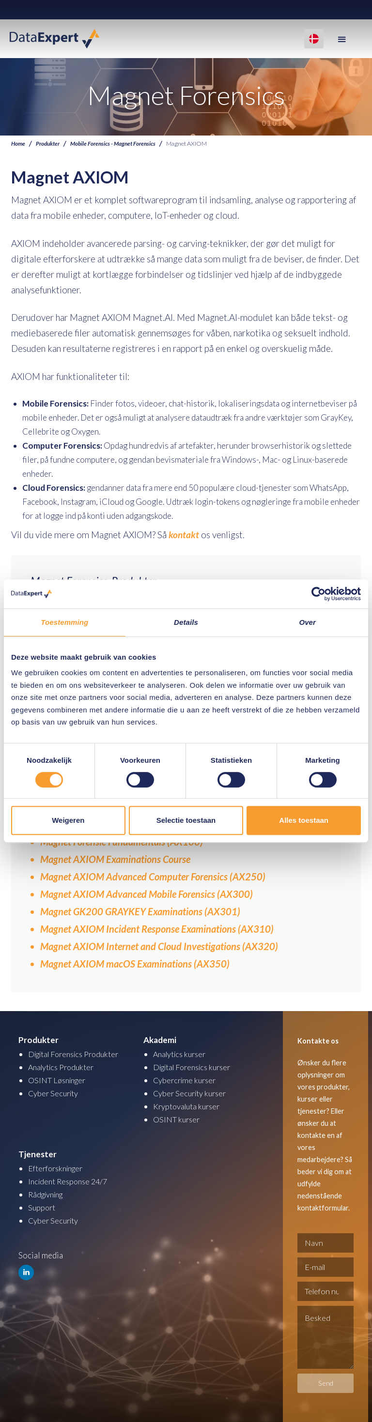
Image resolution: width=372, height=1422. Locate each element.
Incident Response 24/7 (70, 1181)
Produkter (49, 143)
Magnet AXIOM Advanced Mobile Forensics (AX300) (146, 893)
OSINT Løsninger (59, 1079)
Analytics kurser (182, 1053)
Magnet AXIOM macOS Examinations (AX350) (135, 963)
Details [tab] (186, 622)
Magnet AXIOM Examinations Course (115, 858)
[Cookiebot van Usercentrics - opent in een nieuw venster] (318, 594)
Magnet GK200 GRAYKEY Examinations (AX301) (140, 911)
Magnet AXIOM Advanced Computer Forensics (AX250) (152, 876)
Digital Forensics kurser (196, 1066)
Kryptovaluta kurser (188, 1106)
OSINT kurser (177, 1119)
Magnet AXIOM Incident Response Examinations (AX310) (157, 928)
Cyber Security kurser (192, 1093)
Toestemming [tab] (64, 622)
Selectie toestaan (186, 820)
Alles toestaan (303, 820)
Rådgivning (47, 1194)
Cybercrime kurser (186, 1079)
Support (42, 1207)
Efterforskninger (58, 1168)
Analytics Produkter (63, 1066)
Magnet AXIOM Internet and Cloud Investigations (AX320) (159, 946)
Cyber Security (54, 1093)
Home (18, 143)
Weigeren (68, 820)
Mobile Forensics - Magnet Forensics (118, 143)
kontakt (184, 534)
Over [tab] (307, 622)
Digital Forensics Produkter (78, 1053)
